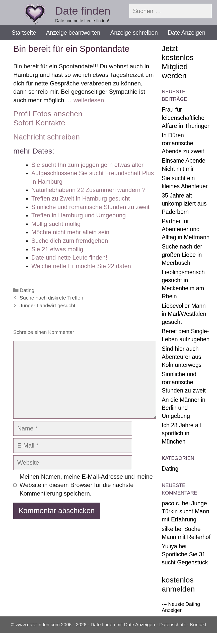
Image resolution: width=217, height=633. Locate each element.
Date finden (82, 11)
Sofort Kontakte (39, 123)
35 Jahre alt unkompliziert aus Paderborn (184, 203)
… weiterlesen (85, 100)
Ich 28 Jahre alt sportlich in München (181, 433)
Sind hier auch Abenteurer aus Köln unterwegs (182, 357)
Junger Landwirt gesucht (47, 305)
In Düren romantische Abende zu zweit (183, 143)
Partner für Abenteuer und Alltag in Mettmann (185, 229)
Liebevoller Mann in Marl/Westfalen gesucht (184, 314)
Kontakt (198, 624)
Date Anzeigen (186, 32)
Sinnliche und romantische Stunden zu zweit (184, 382)
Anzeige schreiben (134, 32)
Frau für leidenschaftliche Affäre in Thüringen (186, 117)
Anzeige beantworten (73, 32)
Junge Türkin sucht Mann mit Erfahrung (185, 511)
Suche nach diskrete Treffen (51, 298)
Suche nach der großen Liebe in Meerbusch (182, 254)
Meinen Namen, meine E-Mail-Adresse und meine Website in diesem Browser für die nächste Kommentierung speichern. (86, 485)
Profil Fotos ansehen (47, 114)
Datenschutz (172, 624)
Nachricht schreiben (46, 137)
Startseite (24, 32)
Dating (27, 290)
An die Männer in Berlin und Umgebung (183, 408)
